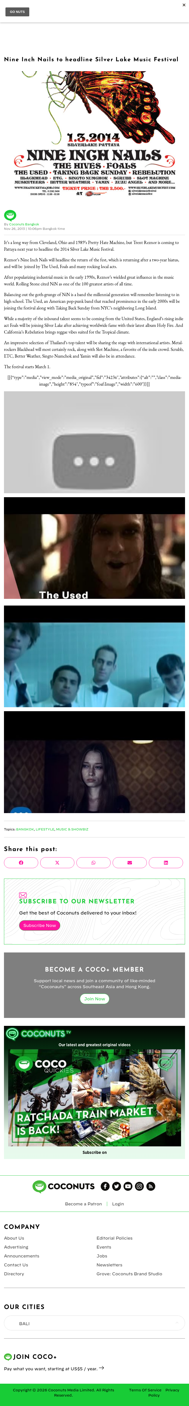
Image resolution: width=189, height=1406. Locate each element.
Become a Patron (83, 1204)
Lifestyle (45, 829)
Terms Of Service (145, 1390)
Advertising (16, 1247)
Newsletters (109, 1265)
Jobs (101, 1256)
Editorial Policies (114, 1238)
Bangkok (25, 829)
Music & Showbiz (72, 829)
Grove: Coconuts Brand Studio (129, 1274)
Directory (14, 1274)
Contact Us (16, 1265)
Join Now (94, 999)
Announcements (21, 1256)
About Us (14, 1238)
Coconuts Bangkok (24, 224)
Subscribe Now (39, 925)
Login (118, 1204)
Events (103, 1247)
